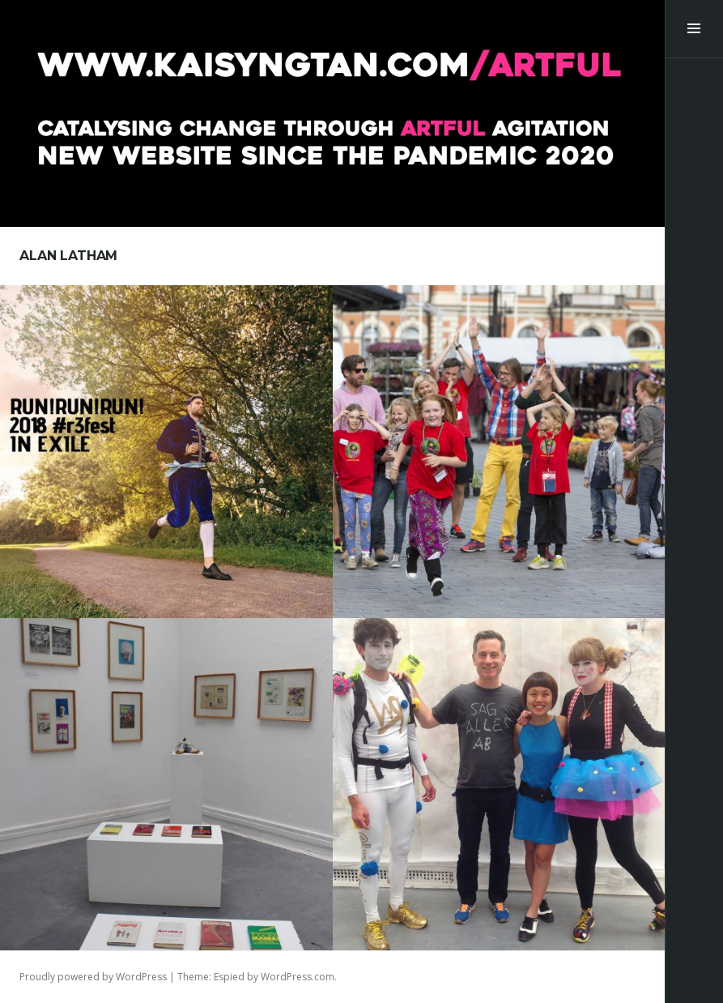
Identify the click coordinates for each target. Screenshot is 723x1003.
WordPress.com (297, 977)
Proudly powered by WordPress (93, 977)
